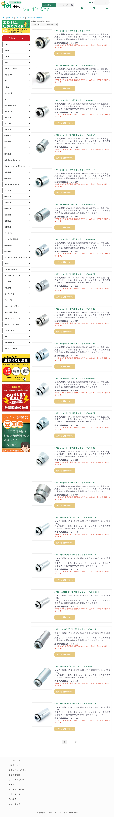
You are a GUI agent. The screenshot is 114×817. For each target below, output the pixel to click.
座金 (6, 63)
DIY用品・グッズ (10, 269)
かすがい (7, 142)
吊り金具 (7, 129)
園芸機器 (7, 215)
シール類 (7, 282)
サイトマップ (14, 804)
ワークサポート (10, 233)
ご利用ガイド (14, 765)
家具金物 (7, 288)
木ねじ (6, 87)
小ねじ (6, 44)
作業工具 (7, 196)
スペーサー (8, 81)
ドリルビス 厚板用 (11, 239)
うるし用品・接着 (10, 312)
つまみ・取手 (9, 330)
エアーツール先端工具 (34, 17)
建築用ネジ (8, 245)
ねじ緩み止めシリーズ (12, 160)
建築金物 (7, 251)
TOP (3, 17)
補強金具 (7, 178)
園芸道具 (7, 227)
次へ (76, 742)
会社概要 (12, 799)
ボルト (6, 50)
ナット (6, 56)
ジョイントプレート (11, 184)
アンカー (7, 123)
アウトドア (8, 300)
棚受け (6, 263)
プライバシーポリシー (18, 770)
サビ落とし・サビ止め (12, 318)
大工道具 (7, 190)
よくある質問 (14, 775)
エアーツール (19, 17)
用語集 (11, 784)
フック (6, 336)
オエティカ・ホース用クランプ (15, 257)
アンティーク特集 (10, 349)
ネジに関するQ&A (16, 779)
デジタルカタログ (16, 789)
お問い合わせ (14, 794)
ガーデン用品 (9, 294)
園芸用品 (7, 221)
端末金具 (7, 154)
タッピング (8, 93)
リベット (7, 117)
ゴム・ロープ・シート (12, 276)
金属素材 (7, 172)
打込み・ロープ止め (11, 324)
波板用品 (7, 136)
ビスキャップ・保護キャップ (15, 166)
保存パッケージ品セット (13, 306)
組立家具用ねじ (10, 105)
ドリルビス (8, 111)
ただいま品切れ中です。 (64, 53)
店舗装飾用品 (9, 343)
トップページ (14, 760)
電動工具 (10, 17)
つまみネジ (8, 75)
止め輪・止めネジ (10, 69)
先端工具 (7, 203)
